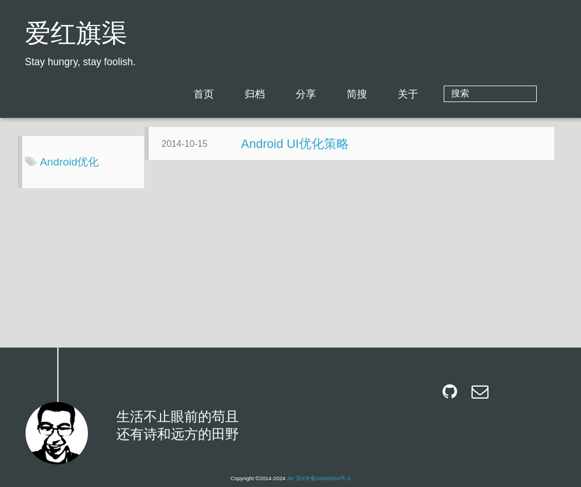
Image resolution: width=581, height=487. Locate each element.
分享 (352, 94)
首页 (249, 94)
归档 (300, 94)
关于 (454, 94)
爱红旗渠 (76, 35)
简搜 (403, 94)
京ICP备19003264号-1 (323, 478)
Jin (290, 478)
